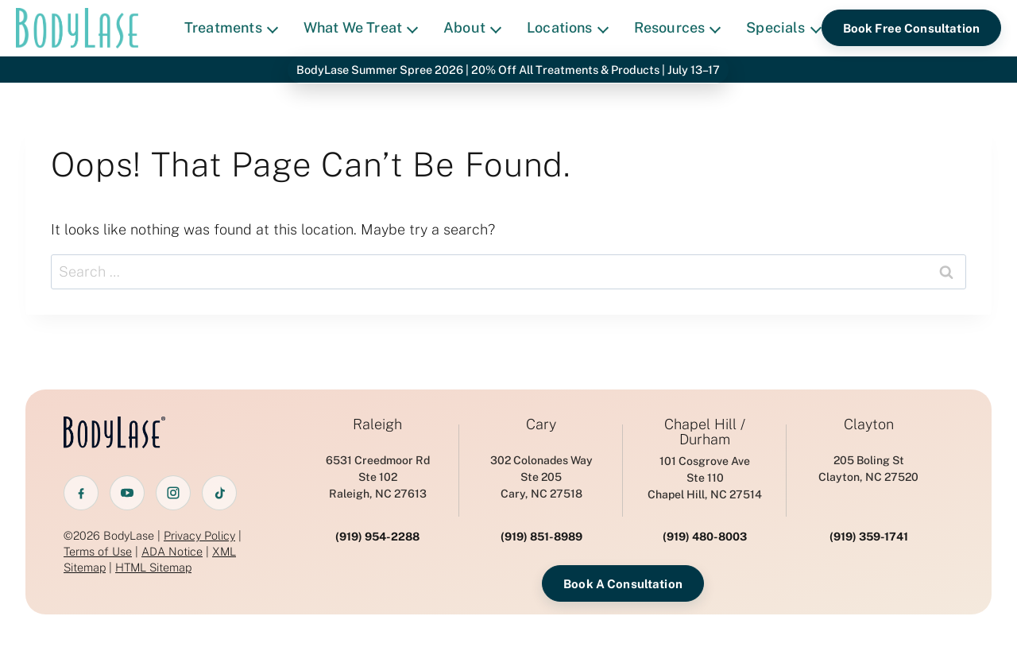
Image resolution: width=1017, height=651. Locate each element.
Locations (568, 27)
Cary (541, 424)
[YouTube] (127, 492)
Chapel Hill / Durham (704, 432)
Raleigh (377, 424)
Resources (677, 27)
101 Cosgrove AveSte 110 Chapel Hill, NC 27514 (705, 478)
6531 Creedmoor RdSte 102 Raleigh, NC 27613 (378, 477)
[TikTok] (219, 492)
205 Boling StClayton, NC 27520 (868, 468)
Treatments (231, 27)
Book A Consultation (623, 584)
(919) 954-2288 (377, 536)
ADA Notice (172, 551)
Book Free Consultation (911, 28)
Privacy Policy (199, 535)
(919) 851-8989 (541, 536)
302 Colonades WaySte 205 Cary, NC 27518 (541, 477)
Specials (783, 27)
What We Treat (361, 27)
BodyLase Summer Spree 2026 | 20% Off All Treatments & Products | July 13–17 (508, 70)
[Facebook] (81, 492)
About (472, 27)
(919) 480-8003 (705, 536)
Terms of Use (98, 551)
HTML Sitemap (153, 567)
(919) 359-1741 (868, 536)
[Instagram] (173, 492)
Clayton (869, 424)
